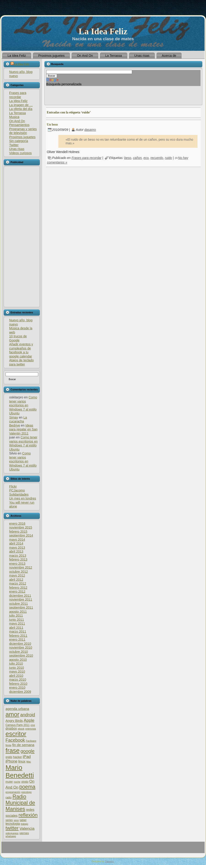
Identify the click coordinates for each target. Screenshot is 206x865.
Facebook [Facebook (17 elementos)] (15, 740)
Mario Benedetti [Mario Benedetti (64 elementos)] (19, 771)
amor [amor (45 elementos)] (12, 714)
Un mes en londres (22, 498)
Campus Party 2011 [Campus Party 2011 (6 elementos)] (17, 725)
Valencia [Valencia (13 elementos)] (26, 828)
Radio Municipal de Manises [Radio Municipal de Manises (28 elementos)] (20, 803)
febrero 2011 (18, 635)
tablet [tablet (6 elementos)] (23, 820)
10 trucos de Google (18, 338)
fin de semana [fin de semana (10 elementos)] (23, 745)
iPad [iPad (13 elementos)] (27, 756)
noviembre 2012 (20, 567)
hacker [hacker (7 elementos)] (17, 757)
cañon (137, 158)
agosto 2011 (18, 611)
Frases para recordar (17, 95)
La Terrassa (17, 113)
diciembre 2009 (20, 691)
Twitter (14, 145)
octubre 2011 (18, 603)
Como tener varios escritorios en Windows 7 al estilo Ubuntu (23, 405)
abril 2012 (16, 579)
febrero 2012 (18, 587)
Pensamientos (19, 125)
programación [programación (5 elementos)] (12, 792)
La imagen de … (21, 105)
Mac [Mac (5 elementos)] (28, 761)
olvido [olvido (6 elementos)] (24, 781)
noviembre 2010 (20, 647)
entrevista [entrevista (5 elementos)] (30, 728)
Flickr (13, 486)
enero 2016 (17, 523)
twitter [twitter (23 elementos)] (12, 828)
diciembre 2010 (20, 643)
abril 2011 (16, 627)
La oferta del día (20, 109)
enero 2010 (17, 687)
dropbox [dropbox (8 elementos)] (11, 728)
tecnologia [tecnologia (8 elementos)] (12, 823)
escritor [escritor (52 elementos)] (15, 733)
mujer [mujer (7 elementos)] (9, 781)
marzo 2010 (17, 679)
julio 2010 (16, 663)
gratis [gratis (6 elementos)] (8, 757)
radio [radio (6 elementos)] (8, 797)
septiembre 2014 (21, 535)
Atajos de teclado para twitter (21, 362)
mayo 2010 (17, 671)
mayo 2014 (17, 539)
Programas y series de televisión (23, 131)
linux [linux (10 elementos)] (22, 761)
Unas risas (16, 149)
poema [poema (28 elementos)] (27, 787)
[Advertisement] (21, 236)
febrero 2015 (18, 531)
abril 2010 (16, 675)
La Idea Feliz (103, 31)
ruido (168, 158)
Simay (13, 417)
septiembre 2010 (21, 655)
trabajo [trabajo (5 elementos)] (24, 823)
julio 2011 (16, 615)
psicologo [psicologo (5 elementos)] (26, 792)
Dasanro (109, 861)
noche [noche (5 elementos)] (17, 781)
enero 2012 (17, 591)
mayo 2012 (17, 575)
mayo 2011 (17, 623)
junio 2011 (16, 619)
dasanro (90, 130)
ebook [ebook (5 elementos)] (21, 728)
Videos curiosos (20, 153)
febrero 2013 (18, 559)
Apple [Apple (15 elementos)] (29, 720)
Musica (14, 117)
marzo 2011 (17, 631)
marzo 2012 (17, 583)
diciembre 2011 (20, 595)
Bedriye (14, 425)
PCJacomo (17, 490)
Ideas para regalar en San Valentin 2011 (23, 429)
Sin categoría (18, 141)
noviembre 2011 (20, 599)
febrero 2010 (18, 683)
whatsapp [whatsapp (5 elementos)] (10, 836)
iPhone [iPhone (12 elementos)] (11, 761)
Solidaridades (19, 494)
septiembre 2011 (21, 607)
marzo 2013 (17, 555)
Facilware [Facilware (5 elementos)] (31, 740)
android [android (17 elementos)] (27, 714)
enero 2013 (17, 563)
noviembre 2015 (20, 527)
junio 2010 (16, 667)
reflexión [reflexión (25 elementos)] (28, 815)
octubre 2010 (18, 651)
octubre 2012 (18, 571)
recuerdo (156, 158)
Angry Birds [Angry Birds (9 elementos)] (14, 721)
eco (146, 158)
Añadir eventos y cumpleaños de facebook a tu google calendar (21, 350)
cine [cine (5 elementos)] (32, 725)
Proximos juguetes (22, 137)
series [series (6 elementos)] (9, 820)
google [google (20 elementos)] (27, 751)
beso (127, 158)
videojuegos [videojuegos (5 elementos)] (12, 833)
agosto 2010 (18, 659)
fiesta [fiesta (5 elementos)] (8, 745)
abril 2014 (16, 543)
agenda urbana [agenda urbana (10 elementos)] (17, 709)
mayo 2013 (17, 547)
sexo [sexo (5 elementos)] (16, 820)
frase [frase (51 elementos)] (12, 750)
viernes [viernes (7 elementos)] (24, 833)
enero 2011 (17, 639)
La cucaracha (18, 419)
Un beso (52, 124)
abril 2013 (16, 551)
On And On (17, 121)
